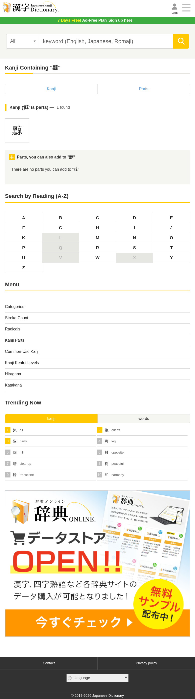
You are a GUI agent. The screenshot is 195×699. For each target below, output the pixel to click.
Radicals (12, 329)
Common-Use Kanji (22, 351)
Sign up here (94, 20)
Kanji (51, 89)
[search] (181, 41)
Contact (49, 663)
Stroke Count (16, 318)
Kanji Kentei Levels (22, 363)
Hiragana (13, 374)
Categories (14, 307)
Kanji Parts (14, 340)
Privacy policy (146, 663)
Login (175, 12)
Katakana (13, 385)
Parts (143, 89)
